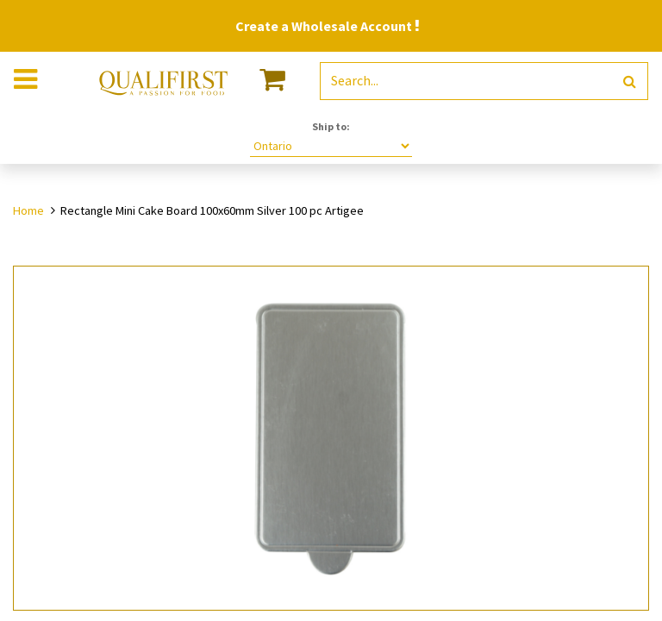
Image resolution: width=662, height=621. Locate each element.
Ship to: (331, 126)
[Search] (629, 81)
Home (28, 210)
